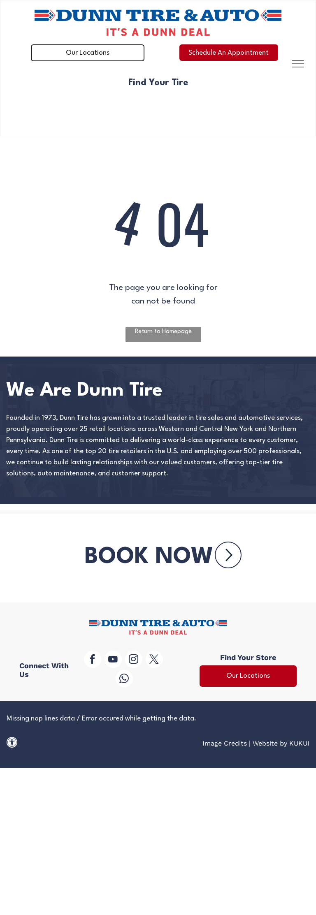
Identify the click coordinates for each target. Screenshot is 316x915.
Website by (270, 743)
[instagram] (133, 660)
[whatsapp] (124, 679)
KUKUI (299, 743)
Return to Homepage (163, 332)
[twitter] (154, 660)
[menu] (298, 63)
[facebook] (92, 660)
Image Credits (224, 743)
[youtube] (113, 660)
